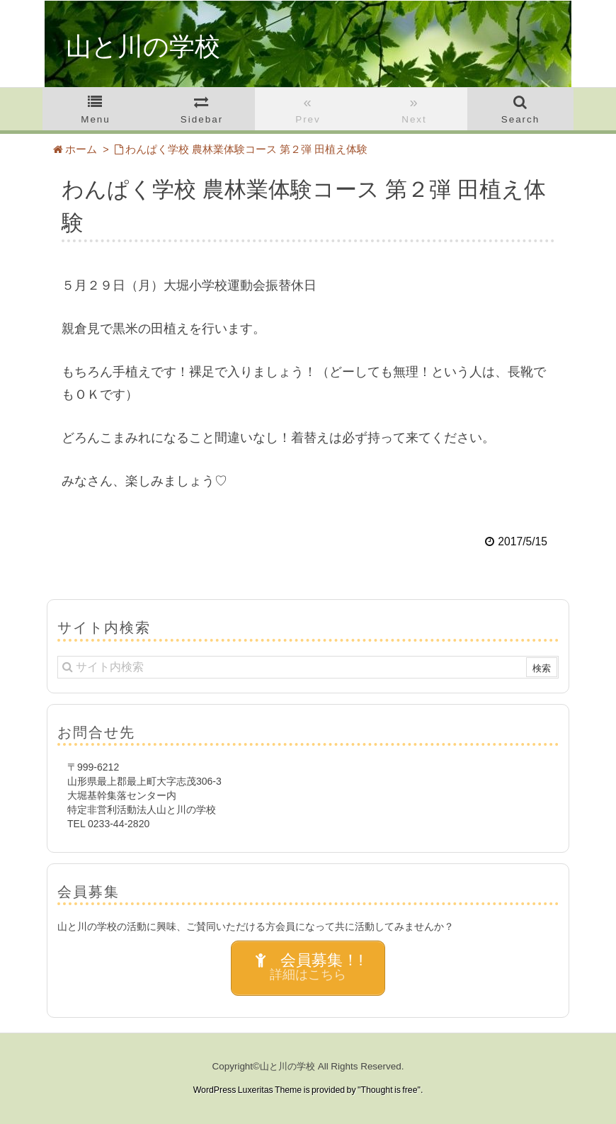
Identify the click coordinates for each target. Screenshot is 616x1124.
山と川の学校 (143, 47)
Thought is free (388, 1090)
